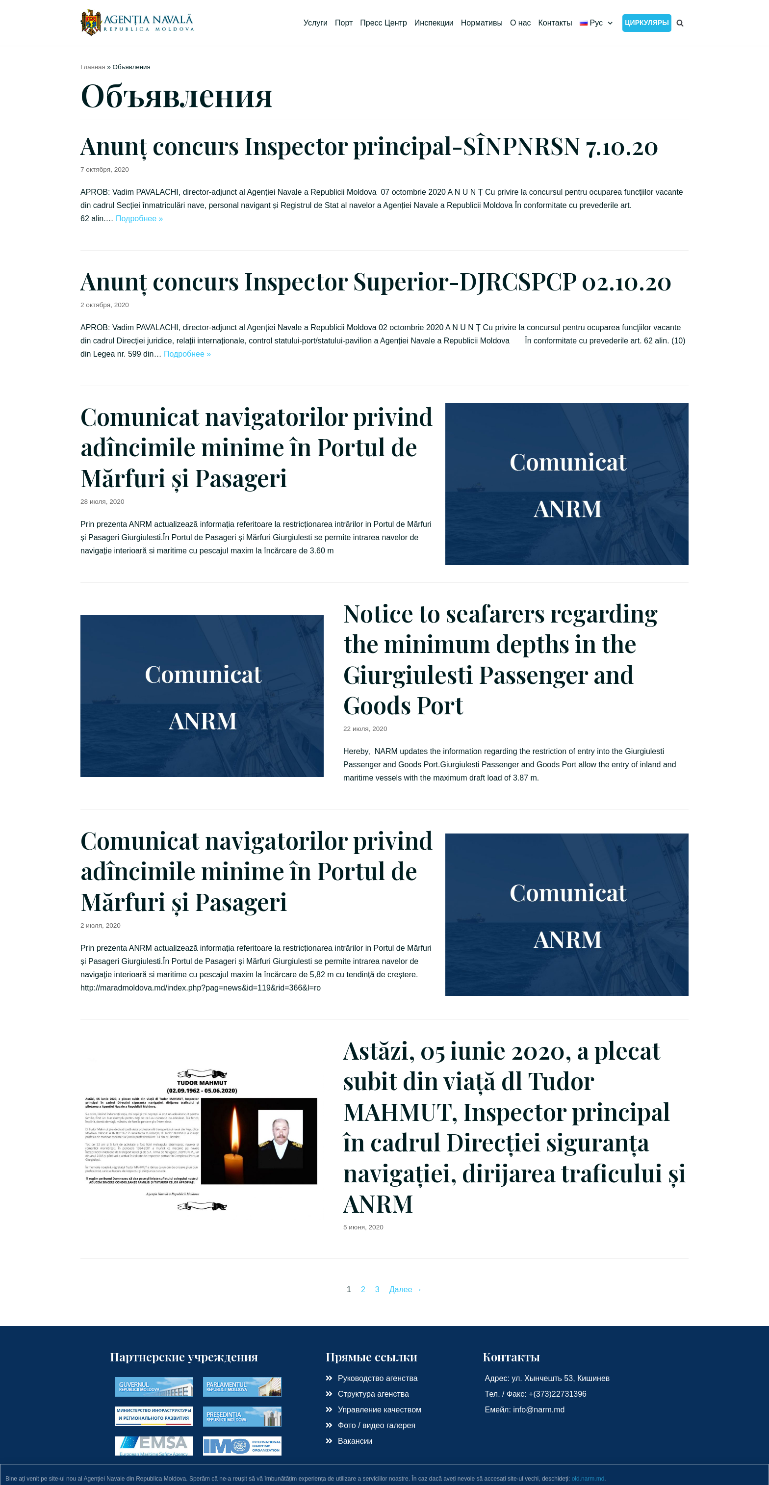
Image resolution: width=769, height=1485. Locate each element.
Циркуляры (647, 22)
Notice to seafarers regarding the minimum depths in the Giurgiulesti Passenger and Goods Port (500, 658)
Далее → (405, 1289)
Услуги (316, 23)
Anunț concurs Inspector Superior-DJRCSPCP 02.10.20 (376, 280)
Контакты (555, 23)
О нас (520, 23)
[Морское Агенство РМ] (138, 23)
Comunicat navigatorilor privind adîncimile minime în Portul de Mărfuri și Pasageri (256, 446)
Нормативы (482, 23)
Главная (92, 67)
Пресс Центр (383, 23)
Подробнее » (139, 218)
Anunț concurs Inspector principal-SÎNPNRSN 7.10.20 (369, 145)
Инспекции (434, 23)
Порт (344, 23)
